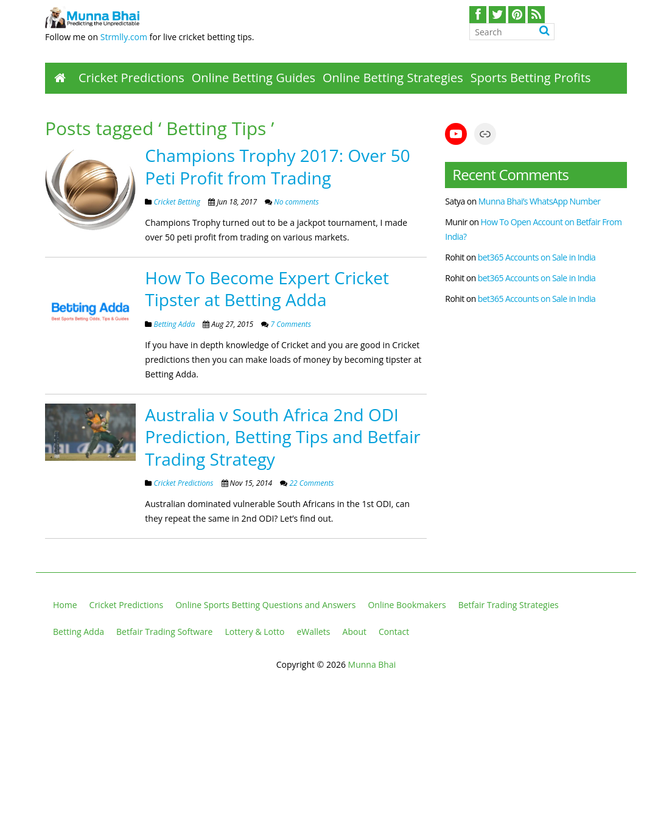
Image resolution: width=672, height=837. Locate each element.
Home (65, 605)
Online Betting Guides (253, 77)
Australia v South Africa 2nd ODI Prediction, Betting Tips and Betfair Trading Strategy (282, 437)
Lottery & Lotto (254, 631)
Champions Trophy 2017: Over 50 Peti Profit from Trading (277, 166)
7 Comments (289, 324)
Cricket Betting (176, 202)
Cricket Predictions (131, 77)
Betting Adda (174, 324)
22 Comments (310, 483)
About (354, 631)
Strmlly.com (123, 37)
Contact (394, 631)
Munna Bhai (372, 664)
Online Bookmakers (407, 605)
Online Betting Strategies (393, 77)
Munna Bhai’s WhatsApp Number (539, 201)
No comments (295, 202)
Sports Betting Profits (531, 77)
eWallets (313, 631)
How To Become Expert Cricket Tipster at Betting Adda (267, 288)
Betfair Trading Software (164, 631)
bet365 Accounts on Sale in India (537, 257)
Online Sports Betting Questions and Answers (265, 605)
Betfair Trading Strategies (508, 605)
